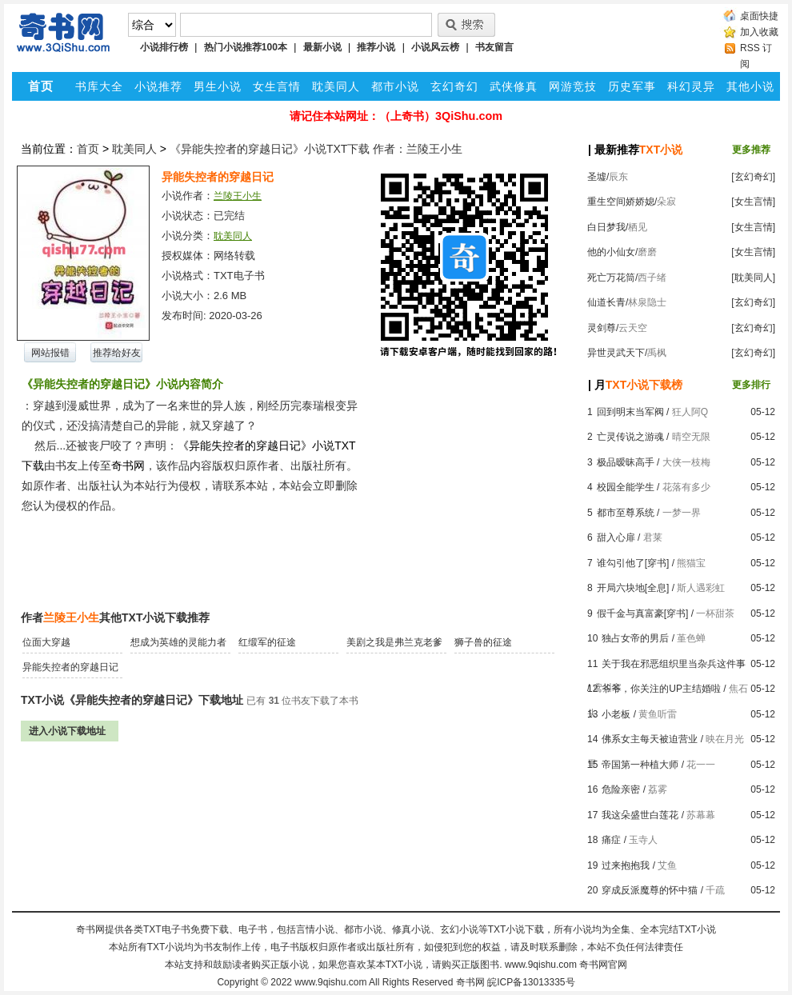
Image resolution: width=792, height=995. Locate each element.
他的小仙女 (611, 252)
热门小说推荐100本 (245, 47)
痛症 (611, 839)
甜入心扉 (616, 537)
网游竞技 (573, 86)
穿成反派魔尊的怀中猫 (650, 890)
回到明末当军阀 (630, 412)
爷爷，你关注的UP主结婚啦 (661, 688)
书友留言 (494, 47)
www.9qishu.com (330, 982)
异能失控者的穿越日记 (70, 667)
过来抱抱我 (626, 865)
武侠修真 (514, 86)
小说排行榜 (164, 47)
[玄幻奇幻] (753, 176)
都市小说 (395, 86)
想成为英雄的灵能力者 (178, 642)
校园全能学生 (625, 487)
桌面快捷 (759, 16)
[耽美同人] (753, 277)
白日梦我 (606, 227)
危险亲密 (621, 789)
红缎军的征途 (267, 642)
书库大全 (99, 86)
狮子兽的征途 (483, 642)
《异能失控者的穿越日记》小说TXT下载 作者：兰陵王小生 (316, 148)
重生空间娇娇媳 (620, 201)
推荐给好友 (117, 352)
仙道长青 (606, 302)
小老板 (616, 714)
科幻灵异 (691, 86)
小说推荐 (158, 86)
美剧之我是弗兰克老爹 (394, 642)
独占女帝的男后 (635, 638)
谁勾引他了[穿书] (633, 563)
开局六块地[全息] (633, 587)
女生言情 (277, 86)
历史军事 (632, 86)
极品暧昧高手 (625, 462)
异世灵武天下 (616, 352)
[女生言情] (753, 201)
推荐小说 (376, 47)
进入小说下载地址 (67, 731)
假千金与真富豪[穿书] (643, 613)
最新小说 (322, 47)
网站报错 (50, 352)
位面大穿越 (46, 642)
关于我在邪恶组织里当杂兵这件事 (674, 663)
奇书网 (470, 982)
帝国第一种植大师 (640, 764)
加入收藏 (759, 32)
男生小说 (218, 86)
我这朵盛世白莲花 (640, 815)
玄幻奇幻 (454, 86)
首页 (88, 148)
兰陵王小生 (238, 196)
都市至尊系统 (625, 512)
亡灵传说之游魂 (630, 436)
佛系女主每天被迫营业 (650, 739)
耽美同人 (336, 86)
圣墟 (596, 176)
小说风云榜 (435, 47)
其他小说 (750, 86)
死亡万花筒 (611, 277)
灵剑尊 (601, 328)
